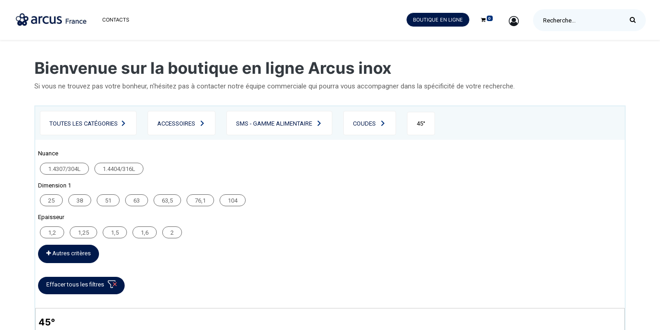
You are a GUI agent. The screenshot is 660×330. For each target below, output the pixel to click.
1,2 (52, 232)
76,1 (200, 200)
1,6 (144, 232)
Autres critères (68, 253)
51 (108, 200)
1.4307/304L (64, 168)
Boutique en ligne (438, 19)
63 (136, 200)
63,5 (167, 200)
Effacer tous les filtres (83, 286)
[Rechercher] (635, 20)
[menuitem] (116, 20)
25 (51, 200)
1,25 (83, 232)
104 (232, 200)
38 (80, 200)
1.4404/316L (119, 168)
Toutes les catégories (84, 123)
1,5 (115, 232)
